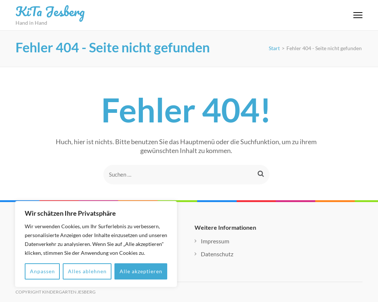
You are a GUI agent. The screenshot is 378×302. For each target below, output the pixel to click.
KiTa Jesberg (50, 11)
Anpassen (42, 271)
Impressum (215, 240)
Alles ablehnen (87, 271)
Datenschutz (217, 253)
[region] (96, 244)
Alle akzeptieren (141, 271)
